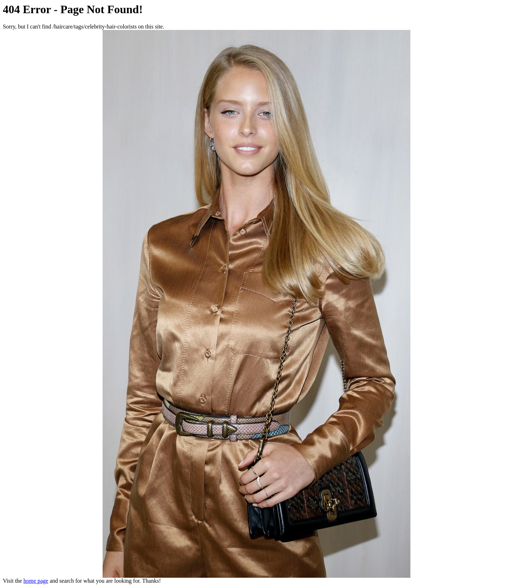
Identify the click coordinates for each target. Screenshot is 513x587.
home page (36, 581)
